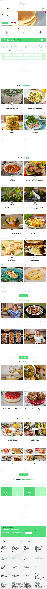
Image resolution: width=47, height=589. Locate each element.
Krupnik (13, 559)
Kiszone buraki (37, 576)
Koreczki (2, 575)
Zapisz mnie (28, 532)
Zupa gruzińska (12, 180)
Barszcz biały (26, 549)
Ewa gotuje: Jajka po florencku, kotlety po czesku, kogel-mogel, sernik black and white (35, 347)
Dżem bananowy (37, 578)
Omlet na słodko (3, 546)
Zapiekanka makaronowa (16, 551)
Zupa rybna (36, 559)
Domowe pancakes (7, 15)
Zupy (11, 541)
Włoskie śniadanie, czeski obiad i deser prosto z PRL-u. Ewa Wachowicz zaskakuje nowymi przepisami (12, 322)
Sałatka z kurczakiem (38, 548)
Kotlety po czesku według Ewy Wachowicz (35, 180)
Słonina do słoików (38, 580)
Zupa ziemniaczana (27, 550)
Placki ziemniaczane (15, 548)
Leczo (2, 583)
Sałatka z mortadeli (38, 552)
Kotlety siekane (14, 549)
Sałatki (35, 107)
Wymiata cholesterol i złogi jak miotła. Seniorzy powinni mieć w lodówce (12, 383)
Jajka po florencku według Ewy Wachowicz (12, 233)
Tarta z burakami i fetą (38, 584)
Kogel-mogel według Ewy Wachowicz (12, 207)
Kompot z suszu (37, 565)
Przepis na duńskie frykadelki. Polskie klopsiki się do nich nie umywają (35, 409)
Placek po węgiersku (4, 584)
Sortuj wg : (23, 159)
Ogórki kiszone (37, 573)
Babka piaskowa (26, 565)
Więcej (15, 533)
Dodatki (29, 540)
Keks (35, 567)
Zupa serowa (26, 551)
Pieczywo (38, 540)
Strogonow (2, 585)
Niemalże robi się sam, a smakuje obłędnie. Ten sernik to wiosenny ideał (12, 409)
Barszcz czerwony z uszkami (39, 558)
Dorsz (13, 550)
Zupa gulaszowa (26, 552)
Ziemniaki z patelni (35, 233)
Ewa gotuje (35, 345)
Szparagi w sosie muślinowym (35, 286)
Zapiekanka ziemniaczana (28, 585)
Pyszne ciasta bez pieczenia (35, 466)
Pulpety (13, 546)
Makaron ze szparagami (16, 573)
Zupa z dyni (25, 546)
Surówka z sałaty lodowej (39, 546)
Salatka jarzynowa (38, 549)
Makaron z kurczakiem (15, 547)
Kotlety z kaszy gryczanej (16, 560)
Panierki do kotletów (12, 440)
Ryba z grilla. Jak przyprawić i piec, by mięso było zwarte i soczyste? (12, 347)
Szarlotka (2, 560)
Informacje (12, 345)
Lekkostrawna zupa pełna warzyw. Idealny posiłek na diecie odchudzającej (35, 383)
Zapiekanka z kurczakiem (27, 584)
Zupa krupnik (26, 547)
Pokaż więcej (23, 295)
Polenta (13, 567)
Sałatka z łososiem (38, 547)
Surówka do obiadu (38, 545)
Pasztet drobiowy (26, 560)
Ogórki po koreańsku (38, 579)
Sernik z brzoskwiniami (15, 575)
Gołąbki (13, 558)
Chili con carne (3, 587)
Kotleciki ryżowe (14, 566)
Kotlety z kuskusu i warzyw (12, 135)
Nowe (23, 300)
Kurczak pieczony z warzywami (17, 565)
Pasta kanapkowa (4, 548)
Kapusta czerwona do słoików (39, 577)
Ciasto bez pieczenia (4, 565)
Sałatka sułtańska (12, 260)
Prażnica (2, 556)
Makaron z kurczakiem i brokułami (17, 583)
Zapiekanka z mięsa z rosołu (28, 587)
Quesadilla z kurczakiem (38, 587)
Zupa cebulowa (26, 556)
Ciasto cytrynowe (3, 566)
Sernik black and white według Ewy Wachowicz (35, 208)
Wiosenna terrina (35, 135)
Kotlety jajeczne (37, 583)
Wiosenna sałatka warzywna (12, 108)
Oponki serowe (3, 573)
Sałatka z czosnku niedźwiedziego (35, 108)
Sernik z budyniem (4, 558)
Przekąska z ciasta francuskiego (40, 586)
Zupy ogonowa (26, 545)
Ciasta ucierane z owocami (12, 466)
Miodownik (2, 567)
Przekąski (12, 107)
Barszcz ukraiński (26, 548)
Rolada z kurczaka (37, 585)
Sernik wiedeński (14, 576)
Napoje (20, 540)
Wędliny (29, 541)
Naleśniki (2, 549)
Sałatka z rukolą (37, 550)
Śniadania (12, 540)
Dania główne (3, 540)
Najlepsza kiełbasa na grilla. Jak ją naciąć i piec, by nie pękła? (35, 321)
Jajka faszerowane (26, 558)
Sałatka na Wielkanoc (38, 551)
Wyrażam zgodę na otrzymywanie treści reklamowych (33, 530)
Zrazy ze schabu (14, 552)
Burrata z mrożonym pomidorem (12, 286)
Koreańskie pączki (4, 576)
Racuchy (2, 547)
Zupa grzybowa (37, 560)
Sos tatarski (25, 566)
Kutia (35, 566)
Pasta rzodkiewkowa (15, 574)
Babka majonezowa (27, 573)
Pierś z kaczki (14, 545)
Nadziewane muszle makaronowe (17, 586)
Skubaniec (2, 568)
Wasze (23, 158)
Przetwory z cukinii (35, 440)
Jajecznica (2, 545)
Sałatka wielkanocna (27, 567)
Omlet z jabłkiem (3, 550)
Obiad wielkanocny (26, 559)
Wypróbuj (5, 22)
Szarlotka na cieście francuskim (6, 574)
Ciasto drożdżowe (4, 559)
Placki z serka (3, 551)
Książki (23, 419)
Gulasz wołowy (3, 586)
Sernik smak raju (35, 260)
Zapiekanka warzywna (27, 586)
